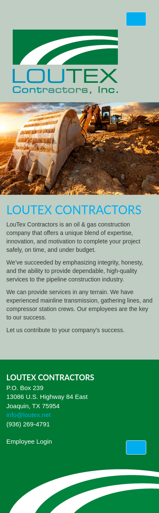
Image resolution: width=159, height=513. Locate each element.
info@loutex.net (28, 414)
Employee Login (29, 441)
